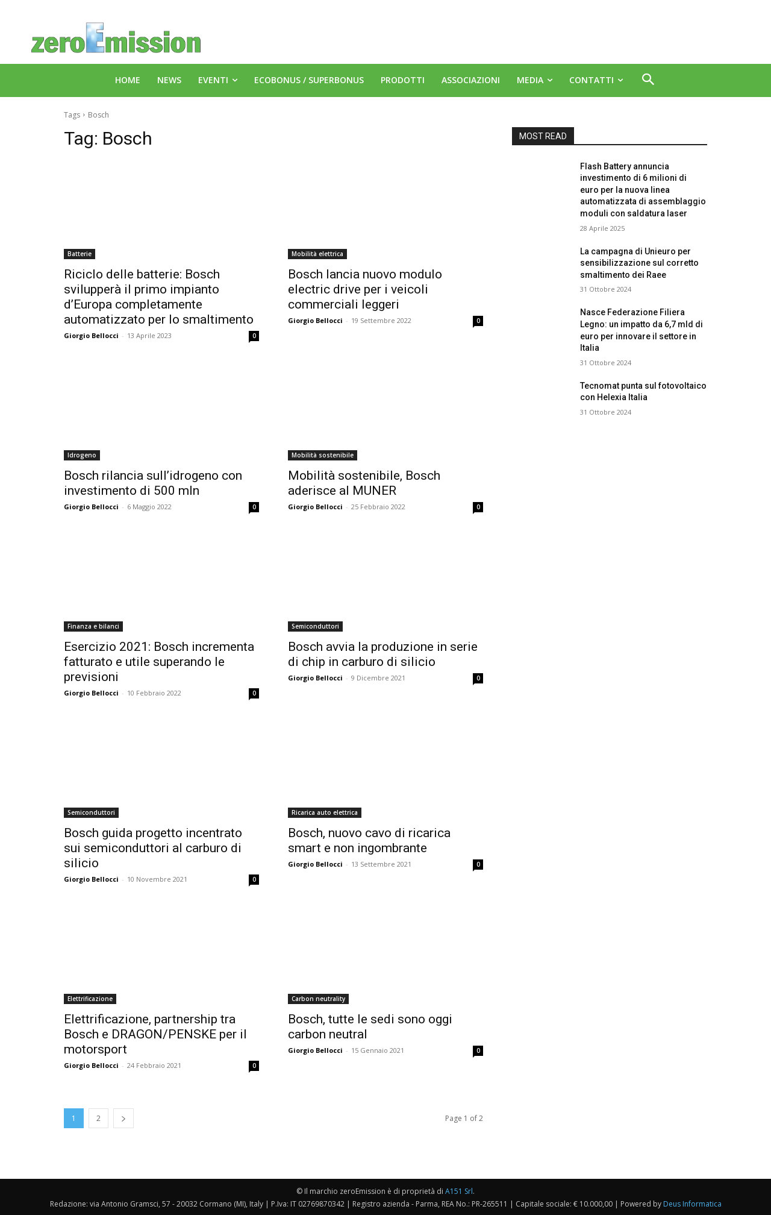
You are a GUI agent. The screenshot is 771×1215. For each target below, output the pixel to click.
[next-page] (123, 1118)
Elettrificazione (90, 998)
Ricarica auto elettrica (325, 812)
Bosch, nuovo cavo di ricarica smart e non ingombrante (369, 840)
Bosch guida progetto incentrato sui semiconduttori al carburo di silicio (153, 848)
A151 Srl (459, 1191)
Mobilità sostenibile (323, 455)
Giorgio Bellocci (91, 335)
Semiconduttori (315, 626)
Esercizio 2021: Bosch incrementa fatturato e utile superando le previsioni (159, 661)
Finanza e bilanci (93, 626)
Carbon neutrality (318, 998)
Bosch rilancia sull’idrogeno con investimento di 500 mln (153, 483)
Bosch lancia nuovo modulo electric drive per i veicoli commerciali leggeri (365, 289)
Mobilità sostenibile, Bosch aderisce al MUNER (364, 483)
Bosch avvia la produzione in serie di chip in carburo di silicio (383, 654)
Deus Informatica (692, 1204)
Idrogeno (81, 455)
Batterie (79, 254)
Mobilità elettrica (317, 254)
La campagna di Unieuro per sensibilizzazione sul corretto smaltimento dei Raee (639, 263)
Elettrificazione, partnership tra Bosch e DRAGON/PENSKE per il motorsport (155, 1034)
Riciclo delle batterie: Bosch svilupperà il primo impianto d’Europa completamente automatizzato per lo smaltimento (159, 297)
